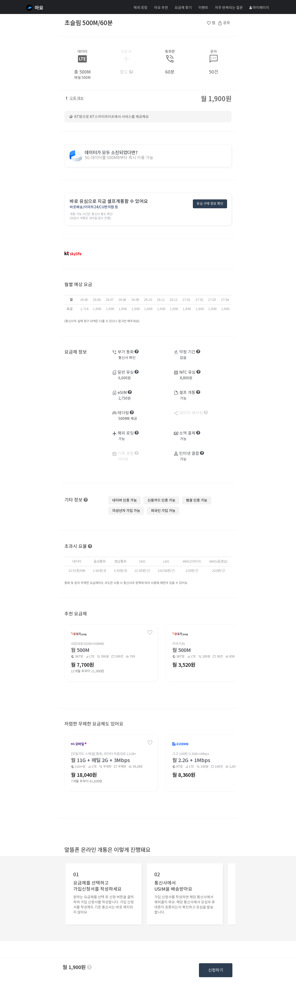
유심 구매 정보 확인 (210, 204)
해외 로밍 (140, 7)
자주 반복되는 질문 (229, 7)
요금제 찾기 (183, 7)
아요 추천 (161, 7)
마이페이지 (259, 7)
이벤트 (203, 7)
